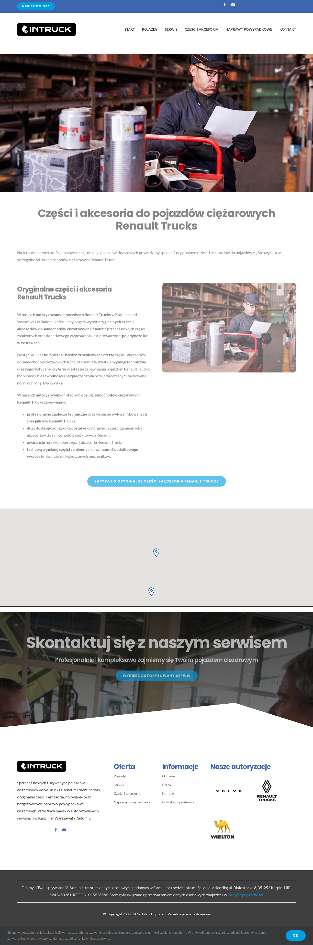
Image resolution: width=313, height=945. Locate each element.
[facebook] (224, 4)
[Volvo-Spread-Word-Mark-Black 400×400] (228, 774)
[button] (156, 552)
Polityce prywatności (245, 894)
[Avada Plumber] (46, 24)
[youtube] (233, 4)
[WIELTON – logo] (222, 819)
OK (296, 935)
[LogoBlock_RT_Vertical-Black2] (267, 779)
